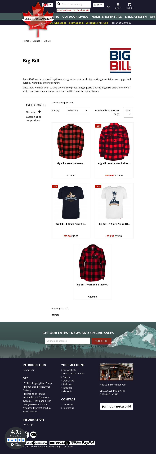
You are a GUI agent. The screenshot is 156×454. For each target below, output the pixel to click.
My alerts (67, 391)
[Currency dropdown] (98, 5)
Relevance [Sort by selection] (78, 110)
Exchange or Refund (34, 393)
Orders (66, 377)
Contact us (68, 407)
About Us (28, 369)
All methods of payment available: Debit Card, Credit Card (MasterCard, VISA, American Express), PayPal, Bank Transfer (37, 404)
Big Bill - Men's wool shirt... (114, 163)
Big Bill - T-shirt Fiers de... (71, 223)
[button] (108, 7)
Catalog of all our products (33, 118)
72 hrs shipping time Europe (38, 383)
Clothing (31, 112)
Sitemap (28, 424)
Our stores (68, 404)
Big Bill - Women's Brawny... (92, 284)
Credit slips (68, 380)
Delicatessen (136, 16)
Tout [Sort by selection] (129, 112)
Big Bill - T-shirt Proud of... (114, 223)
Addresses (67, 384)
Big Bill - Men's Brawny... (71, 163)
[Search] (73, 4)
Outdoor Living (75, 16)
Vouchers (67, 387)
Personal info (69, 369)
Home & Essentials (107, 16)
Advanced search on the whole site (73, 10)
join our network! (116, 406)
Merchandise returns (73, 373)
